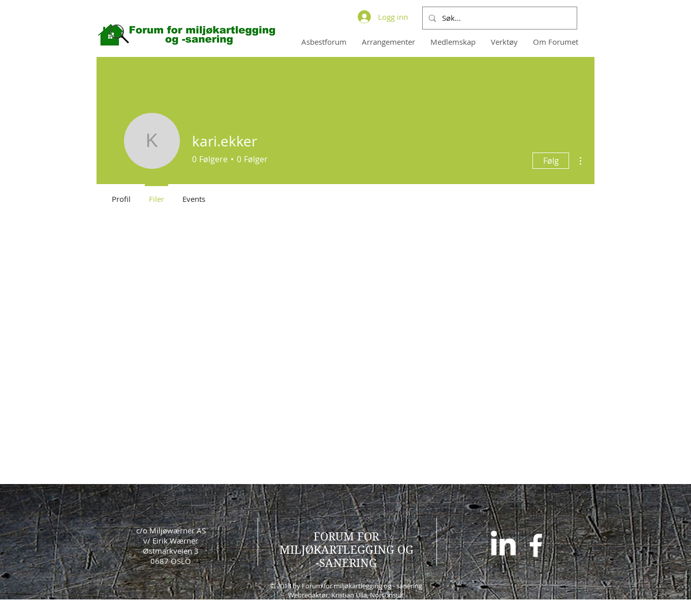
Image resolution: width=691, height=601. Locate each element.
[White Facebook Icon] (535, 545)
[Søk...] (498, 18)
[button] (453, 42)
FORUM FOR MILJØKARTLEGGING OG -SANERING (346, 549)
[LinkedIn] (503, 545)
